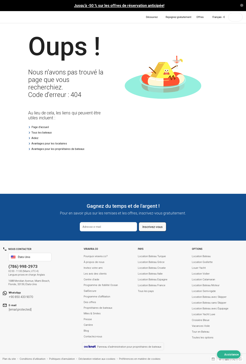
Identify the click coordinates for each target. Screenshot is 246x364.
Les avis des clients (95, 273)
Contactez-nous (93, 336)
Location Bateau (201, 256)
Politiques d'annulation (62, 358)
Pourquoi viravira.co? (96, 256)
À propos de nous (94, 262)
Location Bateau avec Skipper (209, 296)
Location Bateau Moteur (206, 285)
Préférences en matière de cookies (139, 358)
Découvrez (153, 17)
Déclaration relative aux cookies (97, 358)
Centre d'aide (91, 279)
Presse (88, 319)
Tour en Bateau (200, 331)
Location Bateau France (151, 285)
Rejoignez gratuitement (178, 17)
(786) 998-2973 (23, 266)
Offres (200, 17)
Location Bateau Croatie (152, 267)
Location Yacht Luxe (203, 314)
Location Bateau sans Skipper (209, 302)
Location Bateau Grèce (151, 262)
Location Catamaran (203, 279)
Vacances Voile (201, 325)
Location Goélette (202, 262)
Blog (86, 330)
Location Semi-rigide (204, 291)
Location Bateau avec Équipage (210, 308)
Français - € (217, 17)
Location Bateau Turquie (152, 256)
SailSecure (90, 290)
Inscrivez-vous (152, 227)
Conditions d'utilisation (32, 358)
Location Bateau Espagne (152, 279)
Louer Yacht (199, 267)
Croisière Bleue (200, 320)
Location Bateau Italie (150, 273)
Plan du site (9, 358)
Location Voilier (201, 273)
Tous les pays (146, 291)
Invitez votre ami (93, 267)
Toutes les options (202, 337)
